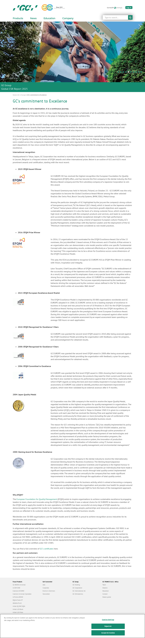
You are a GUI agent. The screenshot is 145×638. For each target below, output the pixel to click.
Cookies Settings (108, 622)
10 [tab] (142, 72)
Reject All (108, 628)
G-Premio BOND (18, 597)
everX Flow (16, 615)
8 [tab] (136, 72)
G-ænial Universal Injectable (22, 594)
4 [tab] (126, 72)
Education (105, 591)
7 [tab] (134, 72)
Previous (5, 26)
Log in (128, 7)
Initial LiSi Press (18, 612)
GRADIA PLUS (17, 603)
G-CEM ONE (16, 588)
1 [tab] (119, 72)
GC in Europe (22, 95)
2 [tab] (121, 72)
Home (14, 95)
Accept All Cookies (108, 635)
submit (130, 17)
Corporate (46, 588)
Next (139, 26)
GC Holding (76, 585)
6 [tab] (131, 72)
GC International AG (79, 591)
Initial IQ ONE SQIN (19, 606)
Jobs (44, 585)
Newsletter (46, 594)
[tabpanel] (72, 57)
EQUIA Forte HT (18, 600)
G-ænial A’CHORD (18, 591)
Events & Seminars (49, 591)
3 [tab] (124, 72)
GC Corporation (77, 588)
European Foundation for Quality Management (37, 499)
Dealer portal (106, 597)
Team (104, 585)
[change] (119, 8)
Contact (104, 594)
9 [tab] (139, 72)
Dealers (104, 588)
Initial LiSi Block (18, 609)
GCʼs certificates (46, 548)
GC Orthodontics (78, 594)
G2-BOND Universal (19, 585)
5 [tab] (129, 72)
